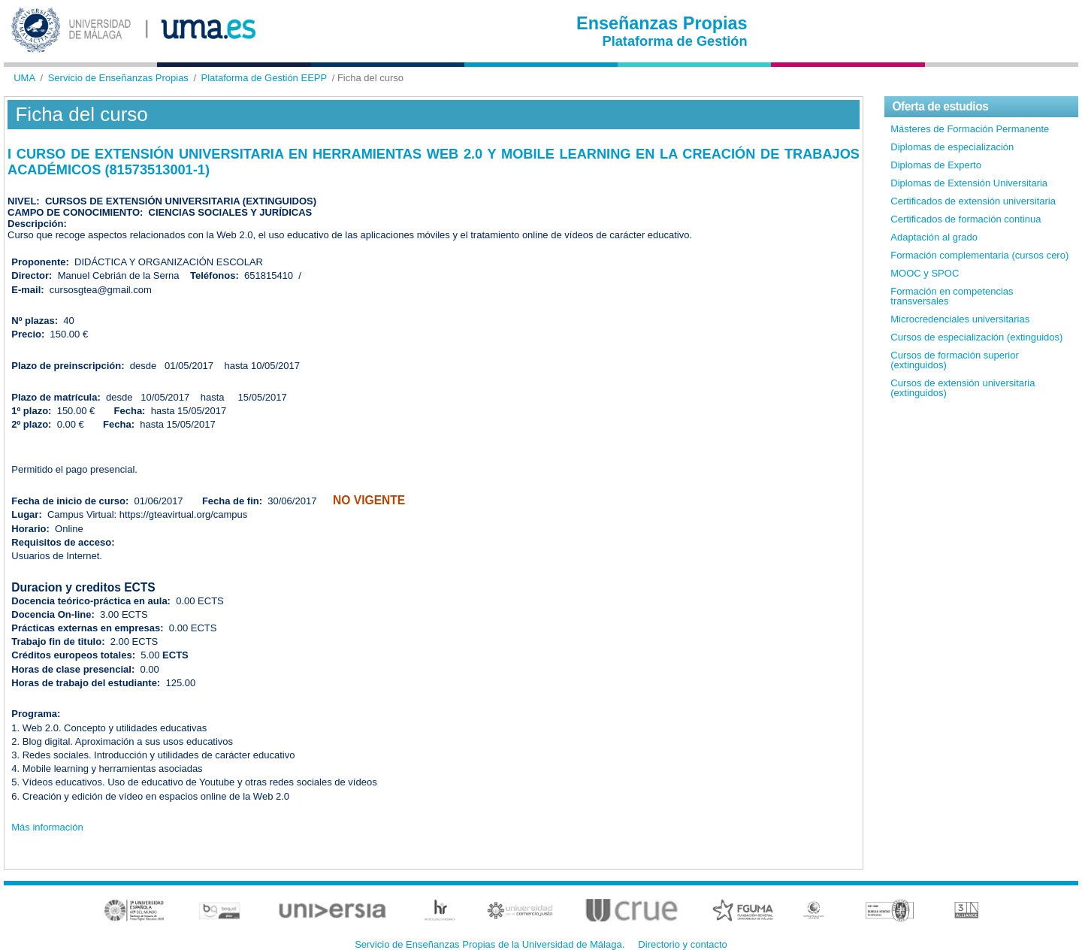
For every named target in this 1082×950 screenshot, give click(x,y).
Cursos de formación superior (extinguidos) (954, 360)
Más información (47, 827)
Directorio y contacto (682, 944)
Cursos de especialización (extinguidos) (976, 337)
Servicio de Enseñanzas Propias (118, 77)
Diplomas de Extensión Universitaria (968, 183)
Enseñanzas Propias (662, 23)
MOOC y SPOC (924, 273)
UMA (24, 77)
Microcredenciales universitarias (959, 319)
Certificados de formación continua (965, 219)
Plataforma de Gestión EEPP (264, 77)
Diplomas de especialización (952, 147)
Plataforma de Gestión (675, 41)
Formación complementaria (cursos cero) (979, 255)
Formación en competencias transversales (951, 296)
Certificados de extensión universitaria (973, 201)
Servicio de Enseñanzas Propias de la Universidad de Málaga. (489, 944)
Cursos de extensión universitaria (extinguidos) (962, 387)
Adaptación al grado (934, 237)
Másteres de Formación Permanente (969, 129)
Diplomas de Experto (935, 165)
